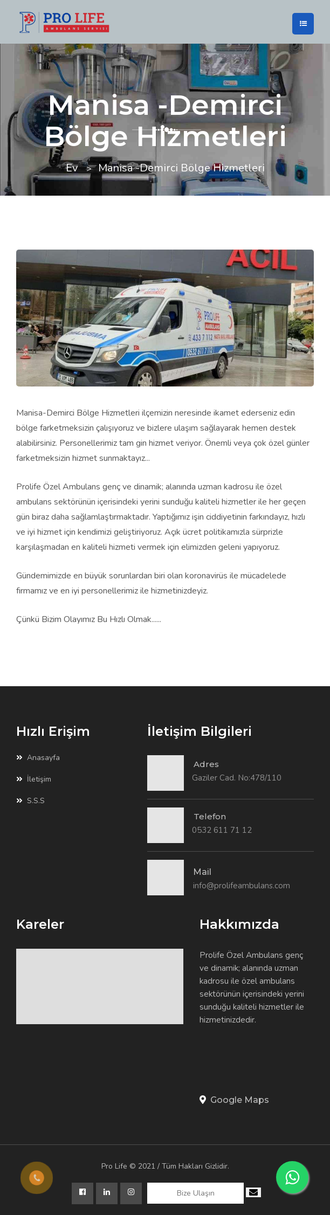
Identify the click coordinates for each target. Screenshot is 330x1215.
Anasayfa (38, 758)
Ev (72, 168)
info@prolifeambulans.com (241, 885)
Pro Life (114, 1166)
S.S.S (30, 801)
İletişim (33, 779)
